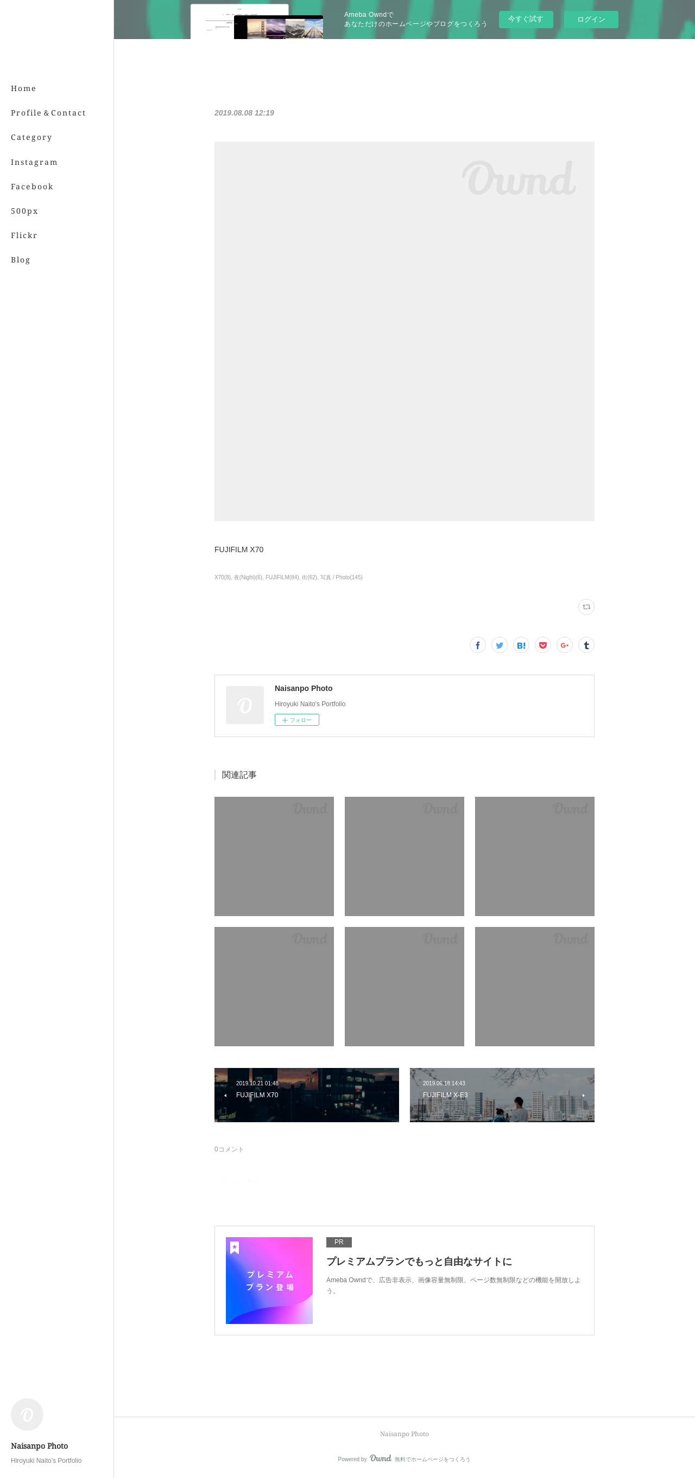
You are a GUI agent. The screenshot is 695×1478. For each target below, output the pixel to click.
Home (24, 88)
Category (32, 137)
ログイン (591, 19)
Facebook (32, 186)
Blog (21, 259)
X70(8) (222, 577)
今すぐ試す (526, 19)
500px (25, 211)
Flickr (24, 235)
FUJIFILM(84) (282, 577)
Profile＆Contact (48, 112)
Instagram (34, 162)
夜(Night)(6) (248, 577)
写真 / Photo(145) (341, 577)
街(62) (309, 577)
